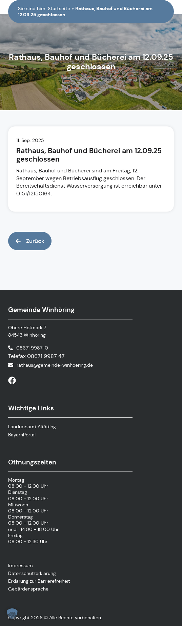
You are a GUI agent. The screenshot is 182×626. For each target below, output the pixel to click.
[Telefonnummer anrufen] (28, 348)
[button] (30, 241)
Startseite (59, 8)
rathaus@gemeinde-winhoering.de (55, 365)
